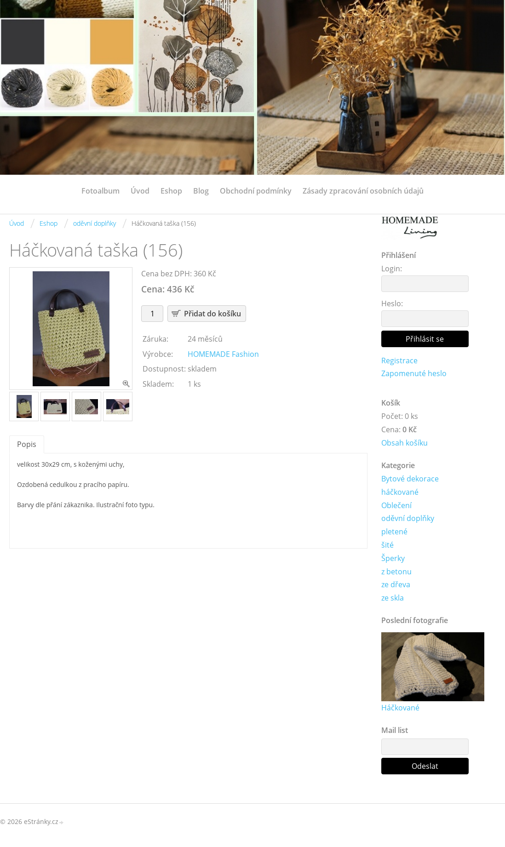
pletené (394, 532)
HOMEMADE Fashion (223, 354)
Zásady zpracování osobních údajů (363, 191)
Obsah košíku (404, 443)
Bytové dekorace (410, 479)
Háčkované (400, 708)
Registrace (399, 360)
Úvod (140, 191)
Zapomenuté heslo (414, 373)
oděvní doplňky (94, 223)
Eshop (171, 191)
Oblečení (396, 505)
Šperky (393, 558)
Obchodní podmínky (256, 191)
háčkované (400, 492)
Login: (391, 268)
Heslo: (392, 303)
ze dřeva (395, 584)
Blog (201, 191)
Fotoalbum (100, 191)
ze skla (392, 598)
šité (387, 545)
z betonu (396, 572)
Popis (26, 444)
